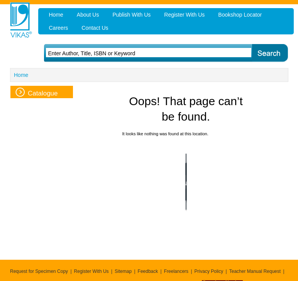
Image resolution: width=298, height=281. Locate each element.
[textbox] (138, 53)
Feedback (148, 271)
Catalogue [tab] (36, 92)
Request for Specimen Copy (39, 271)
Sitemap (123, 271)
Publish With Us (131, 15)
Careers (58, 28)
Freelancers (176, 271)
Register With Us (91, 271)
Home (21, 75)
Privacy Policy (209, 271)
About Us (88, 15)
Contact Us (94, 28)
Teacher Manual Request (255, 271)
